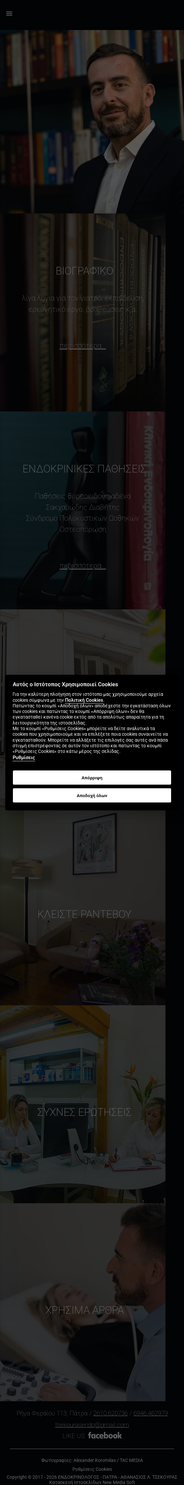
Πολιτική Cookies (84, 700)
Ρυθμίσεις (24, 758)
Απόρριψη (92, 777)
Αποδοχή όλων (92, 795)
